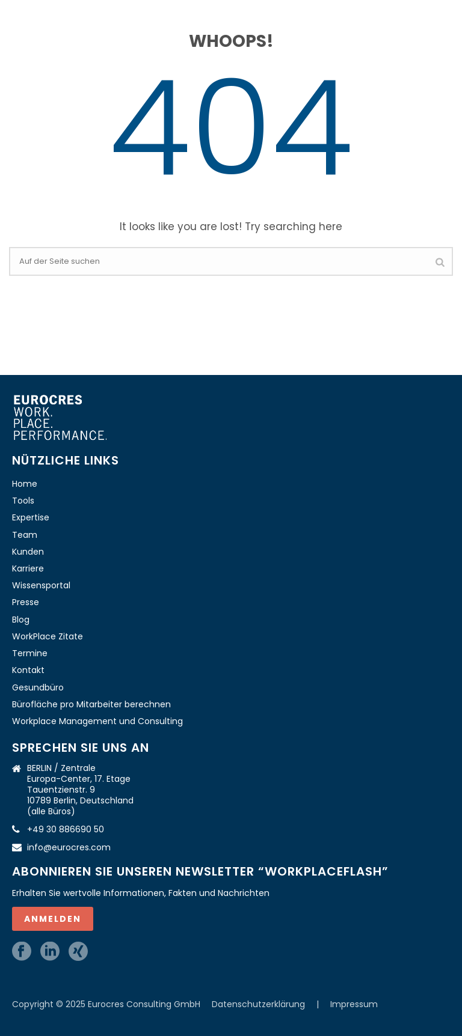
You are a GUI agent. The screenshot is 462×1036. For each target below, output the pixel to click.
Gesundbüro (38, 687)
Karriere (28, 568)
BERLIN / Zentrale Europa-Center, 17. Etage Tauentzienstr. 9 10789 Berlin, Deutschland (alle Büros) (80, 790)
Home (24, 484)
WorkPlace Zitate (47, 636)
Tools (23, 501)
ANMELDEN (52, 919)
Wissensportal (41, 585)
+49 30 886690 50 (65, 829)
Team (24, 535)
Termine (30, 653)
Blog (20, 620)
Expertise (30, 517)
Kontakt (28, 670)
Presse (25, 602)
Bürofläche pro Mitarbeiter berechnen (91, 704)
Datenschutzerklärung (259, 1004)
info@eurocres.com (69, 847)
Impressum (354, 1004)
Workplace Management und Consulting (97, 721)
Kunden (28, 552)
